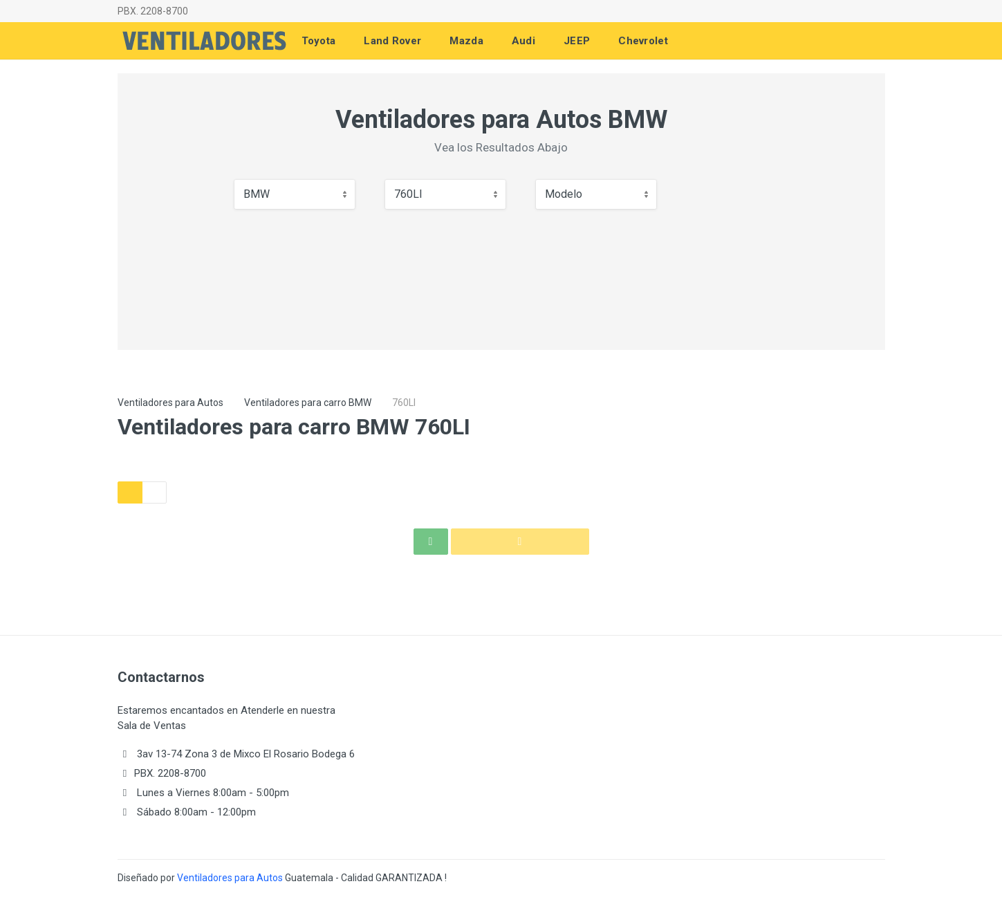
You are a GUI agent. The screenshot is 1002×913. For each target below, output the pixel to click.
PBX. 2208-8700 (153, 11)
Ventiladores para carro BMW (307, 402)
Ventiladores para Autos (170, 402)
